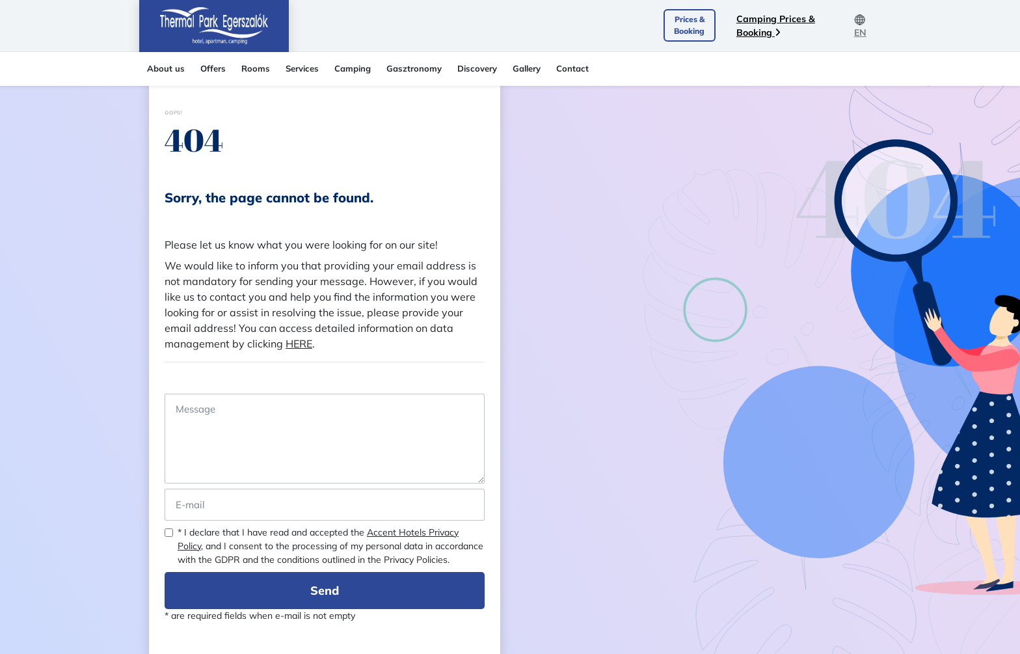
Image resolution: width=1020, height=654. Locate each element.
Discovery (477, 68)
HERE (299, 343)
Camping (352, 68)
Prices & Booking (689, 25)
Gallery (527, 68)
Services (302, 68)
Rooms (255, 68)
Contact (572, 68)
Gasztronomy (414, 68)
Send (324, 590)
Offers (213, 68)
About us (166, 68)
